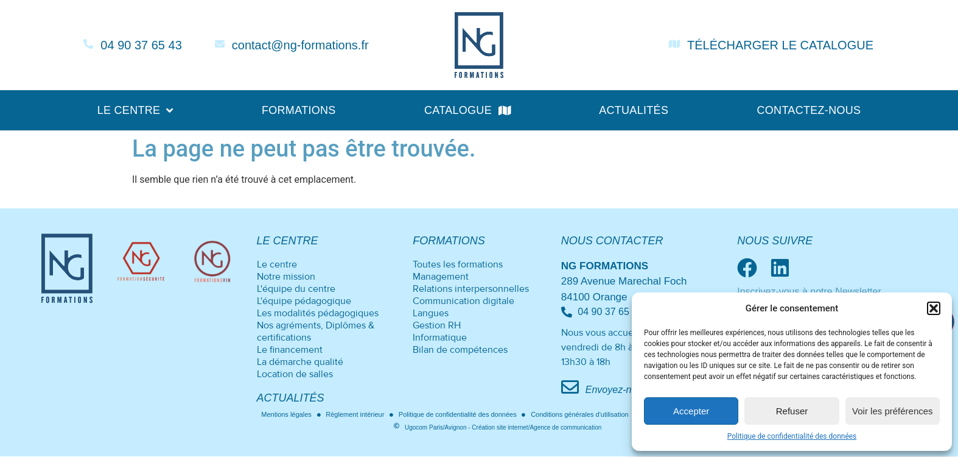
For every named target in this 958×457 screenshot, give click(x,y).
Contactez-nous (809, 110)
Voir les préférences (892, 411)
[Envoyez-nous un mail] (570, 387)
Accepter (691, 411)
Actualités (633, 110)
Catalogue (467, 110)
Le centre (135, 110)
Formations (299, 110)
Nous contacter (612, 241)
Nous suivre (775, 241)
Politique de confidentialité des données (792, 436)
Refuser (792, 411)
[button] (934, 308)
